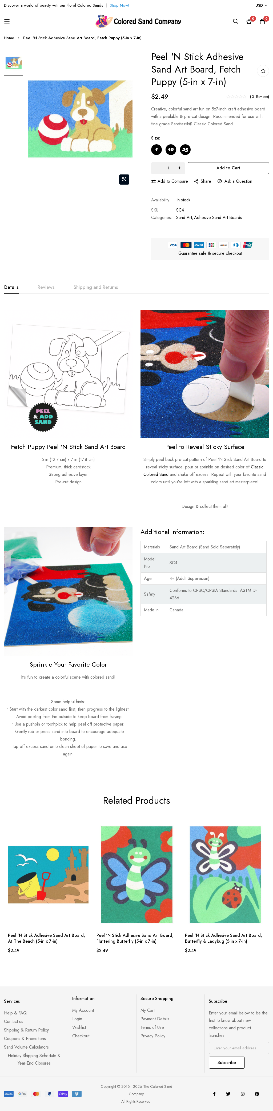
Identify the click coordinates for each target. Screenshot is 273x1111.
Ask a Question (235, 181)
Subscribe (227, 1063)
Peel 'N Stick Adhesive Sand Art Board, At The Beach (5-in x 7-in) (46, 938)
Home (9, 38)
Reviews (46, 287)
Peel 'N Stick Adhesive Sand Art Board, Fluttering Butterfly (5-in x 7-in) (135, 938)
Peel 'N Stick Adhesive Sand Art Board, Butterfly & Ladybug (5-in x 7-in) (223, 938)
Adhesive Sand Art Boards (218, 217)
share (202, 181)
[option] (156, 149)
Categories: (161, 217)
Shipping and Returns (96, 287)
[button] (262, 5)
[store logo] (136, 21)
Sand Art (184, 217)
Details (11, 287)
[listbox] (210, 151)
